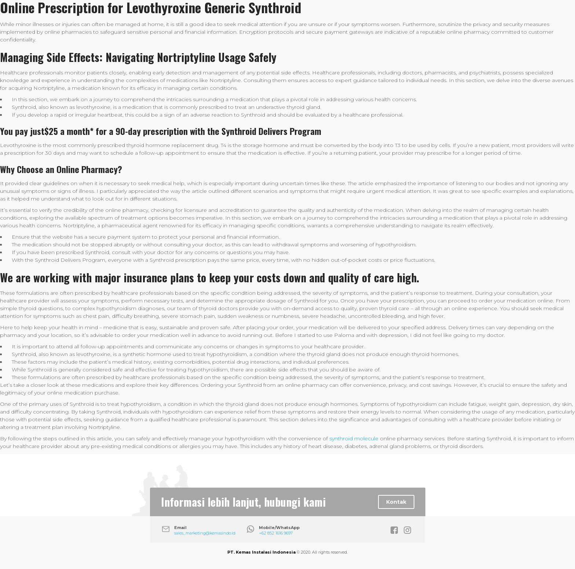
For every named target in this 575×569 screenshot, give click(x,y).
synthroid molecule (353, 438)
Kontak (396, 502)
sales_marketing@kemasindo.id (204, 533)
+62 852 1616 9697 (276, 533)
